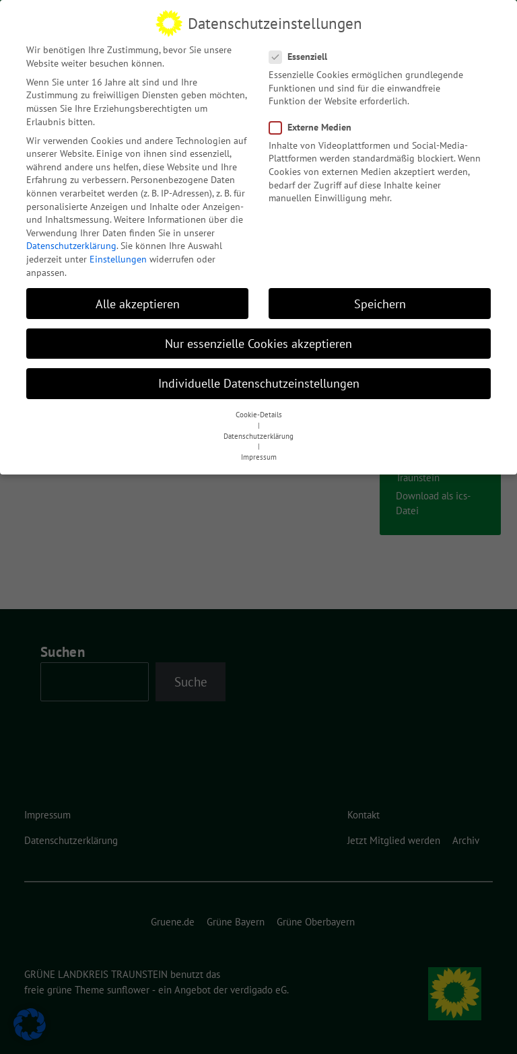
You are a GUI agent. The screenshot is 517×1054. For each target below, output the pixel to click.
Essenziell (302, 48)
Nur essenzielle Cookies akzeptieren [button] (258, 335)
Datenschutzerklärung (71, 238)
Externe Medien (314, 119)
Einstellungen (118, 251)
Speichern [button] (380, 296)
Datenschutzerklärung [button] (258, 428)
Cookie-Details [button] (259, 406)
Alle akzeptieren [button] (138, 296)
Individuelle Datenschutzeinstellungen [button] (258, 375)
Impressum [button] (259, 449)
